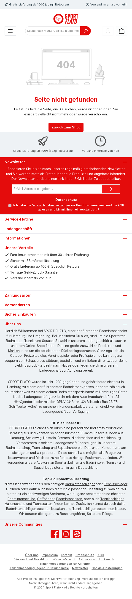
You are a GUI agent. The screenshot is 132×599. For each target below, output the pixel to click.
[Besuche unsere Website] (77, 534)
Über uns (31, 555)
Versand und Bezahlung (31, 559)
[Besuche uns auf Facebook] (55, 534)
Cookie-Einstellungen (107, 568)
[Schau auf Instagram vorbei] (66, 534)
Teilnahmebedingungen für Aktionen (64, 563)
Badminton (14, 341)
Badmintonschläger (80, 484)
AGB (121, 205)
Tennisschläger (115, 484)
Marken (14, 351)
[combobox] (53, 30)
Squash (48, 341)
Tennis (29, 341)
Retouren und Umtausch (96, 559)
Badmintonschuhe (21, 499)
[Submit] (111, 189)
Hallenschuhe (15, 504)
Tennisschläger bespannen (93, 509)
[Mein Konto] (108, 31)
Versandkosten (92, 578)
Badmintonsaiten (69, 499)
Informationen (17, 238)
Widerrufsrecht (64, 559)
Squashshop (67, 448)
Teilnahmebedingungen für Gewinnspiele (39, 568)
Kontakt (66, 555)
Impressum (50, 555)
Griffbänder (45, 499)
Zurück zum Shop (66, 127)
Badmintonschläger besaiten (28, 509)
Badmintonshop (18, 448)
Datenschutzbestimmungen (51, 205)
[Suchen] (85, 30)
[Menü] (10, 31)
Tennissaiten (43, 504)
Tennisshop (41, 448)
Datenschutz (84, 555)
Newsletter (80, 568)
